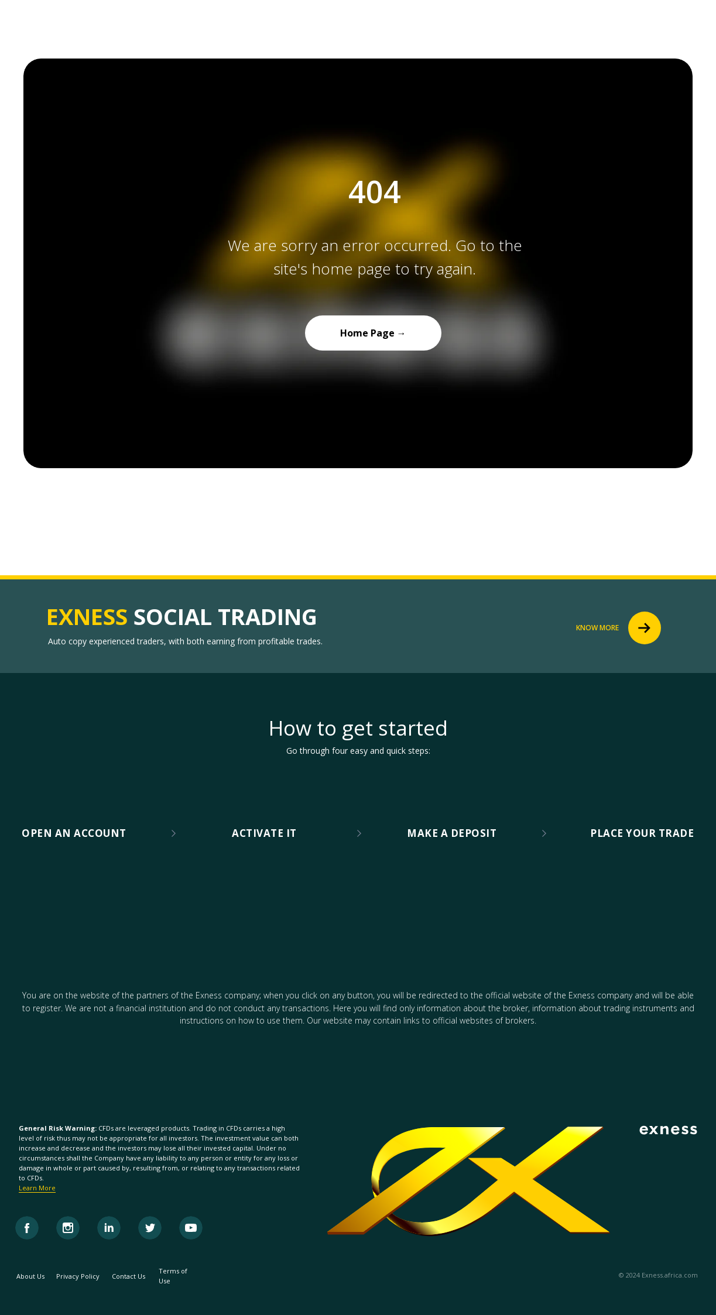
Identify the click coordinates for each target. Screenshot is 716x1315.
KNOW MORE (597, 628)
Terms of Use (173, 1275)
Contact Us (128, 1276)
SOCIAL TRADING (181, 616)
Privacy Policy (78, 1276)
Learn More (37, 1187)
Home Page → (373, 333)
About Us (30, 1276)
